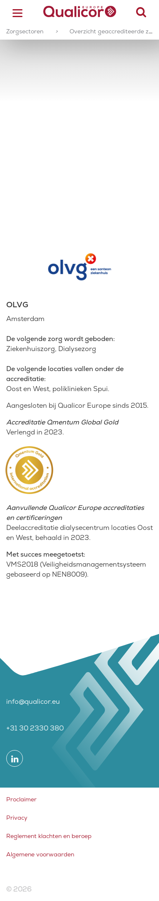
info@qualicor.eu (33, 701)
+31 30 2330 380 (35, 728)
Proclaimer (21, 799)
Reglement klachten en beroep (49, 836)
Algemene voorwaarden (40, 854)
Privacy (16, 817)
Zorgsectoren (24, 31)
